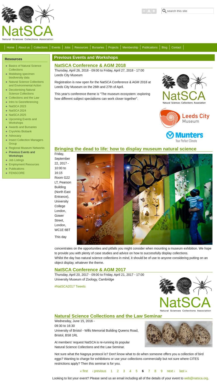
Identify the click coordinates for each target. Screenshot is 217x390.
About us (24, 47)
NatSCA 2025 (17, 115)
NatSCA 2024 (17, 110)
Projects (113, 47)
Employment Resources (24, 164)
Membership (130, 47)
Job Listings (16, 160)
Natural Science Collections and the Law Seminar (108, 316)
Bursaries (98, 47)
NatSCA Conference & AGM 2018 (90, 65)
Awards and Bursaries (23, 127)
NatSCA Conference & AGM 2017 (90, 269)
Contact (176, 47)
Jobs (67, 47)
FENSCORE (17, 173)
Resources (81, 47)
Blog (164, 47)
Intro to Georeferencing (23, 102)
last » (183, 371)
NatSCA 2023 (17, 106)
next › (171, 371)
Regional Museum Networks (26, 148)
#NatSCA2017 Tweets (70, 286)
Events (56, 47)
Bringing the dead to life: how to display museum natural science (125, 148)
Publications (150, 47)
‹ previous (99, 371)
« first (84, 371)
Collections (41, 47)
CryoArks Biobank (20, 131)
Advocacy (15, 135)
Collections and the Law (24, 97)
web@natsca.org (196, 378)
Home (10, 47)
